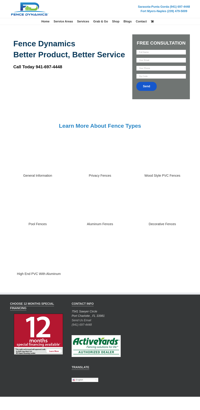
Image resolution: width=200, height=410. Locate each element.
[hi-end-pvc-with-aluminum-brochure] (39, 235)
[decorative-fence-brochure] (162, 186)
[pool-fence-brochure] (37, 186)
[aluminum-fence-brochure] (100, 186)
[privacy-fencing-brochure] (100, 138)
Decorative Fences (162, 224)
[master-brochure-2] (37, 138)
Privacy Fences (100, 175)
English (78, 380)
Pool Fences (38, 224)
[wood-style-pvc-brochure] (162, 138)
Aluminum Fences (100, 224)
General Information (37, 175)
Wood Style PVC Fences (162, 175)
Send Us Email (81, 320)
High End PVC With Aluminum (39, 274)
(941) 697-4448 (82, 324)
